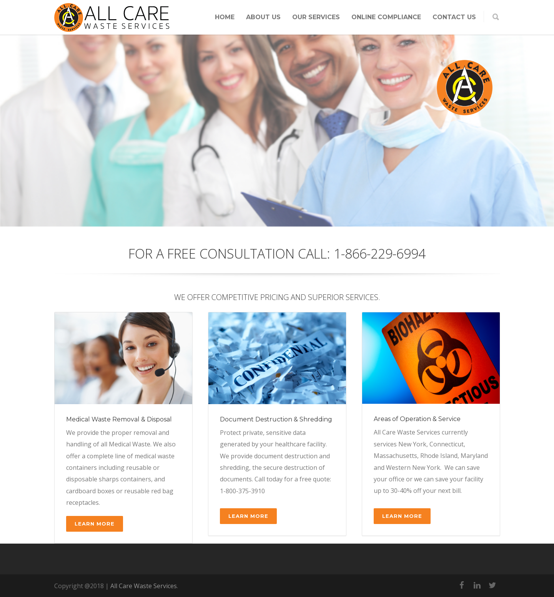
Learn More (95, 524)
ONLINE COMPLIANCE (386, 17)
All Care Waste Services (143, 586)
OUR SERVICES (316, 17)
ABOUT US (263, 17)
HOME (225, 17)
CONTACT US (454, 17)
